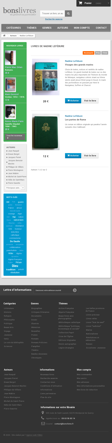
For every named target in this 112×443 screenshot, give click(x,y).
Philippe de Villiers (15, 167)
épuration (15, 256)
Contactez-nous (47, 382)
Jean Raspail (13, 151)
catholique (15, 235)
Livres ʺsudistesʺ (93, 326)
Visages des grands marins (79, 64)
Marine (89, 330)
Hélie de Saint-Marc (16, 180)
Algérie (19, 253)
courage (11, 213)
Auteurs (62, 28)
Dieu (15, 266)
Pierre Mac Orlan (13, 67)
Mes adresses (83, 382)
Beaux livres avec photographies (66, 317)
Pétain (19, 262)
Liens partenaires (48, 393)
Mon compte (82, 28)
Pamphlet (35, 346)
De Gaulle (15, 241)
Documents (36, 316)
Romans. (9, 70)
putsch (21, 269)
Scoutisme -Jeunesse (95, 348)
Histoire (7, 312)
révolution (15, 272)
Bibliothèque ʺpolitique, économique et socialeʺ (69, 327)
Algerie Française (66, 312)
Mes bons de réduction (87, 390)
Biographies (36, 308)
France (11, 208)
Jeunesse (8, 335)
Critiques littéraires (40, 312)
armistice (9, 244)
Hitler (10, 253)
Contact (101, 28)
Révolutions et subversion (92, 339)
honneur (18, 229)
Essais (34, 320)
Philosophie (9, 320)
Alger (20, 213)
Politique (8, 323)
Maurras (12, 223)
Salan (21, 250)
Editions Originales (67, 340)
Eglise (10, 262)
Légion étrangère (66, 348)
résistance (19, 226)
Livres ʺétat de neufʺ (95, 322)
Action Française (66, 308)
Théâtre (34, 350)
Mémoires (35, 327)
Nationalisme (92, 334)
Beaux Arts (8, 327)
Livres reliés (91, 318)
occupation (20, 244)
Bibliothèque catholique (69, 322)
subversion (18, 220)
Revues (89, 344)
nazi (8, 217)
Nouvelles (35, 331)
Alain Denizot (12, 94)
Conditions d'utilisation (51, 386)
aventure (9, 226)
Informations (46, 390)
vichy (19, 223)
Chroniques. (36, 358)
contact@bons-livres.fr (64, 424)
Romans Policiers (39, 342)
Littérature (9, 308)
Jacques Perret (14, 157)
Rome (9, 220)
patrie (10, 205)
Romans (34, 339)
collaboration (15, 247)
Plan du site (45, 397)
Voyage (7, 331)
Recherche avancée (53, 19)
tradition (10, 269)
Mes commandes (84, 374)
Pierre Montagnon (15, 170)
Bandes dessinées (39, 354)
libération (18, 205)
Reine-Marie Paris (14, 121)
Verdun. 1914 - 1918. (15, 97)
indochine (15, 232)
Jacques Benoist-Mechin (15, 386)
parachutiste (12, 250)
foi (14, 217)
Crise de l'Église (66, 336)
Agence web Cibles (34, 435)
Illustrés (35, 323)
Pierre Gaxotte (14, 183)
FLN (13, 202)
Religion (7, 316)
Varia (6, 339)
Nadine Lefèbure (74, 61)
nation (20, 217)
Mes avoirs (81, 378)
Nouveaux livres (14, 45)
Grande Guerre (15, 211)
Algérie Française (15, 259)
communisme (15, 238)
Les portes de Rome (75, 119)
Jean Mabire (13, 173)
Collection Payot (66, 332)
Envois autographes (67, 344)
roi (7, 202)
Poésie (34, 335)
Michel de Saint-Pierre (17, 176)
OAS (10, 229)
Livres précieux (92, 315)
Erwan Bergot (13, 154)
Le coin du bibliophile (13, 342)
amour (19, 208)
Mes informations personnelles (91, 386)
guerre (21, 202)
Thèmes (31, 28)
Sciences (8, 346)
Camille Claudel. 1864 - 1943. (12, 125)
